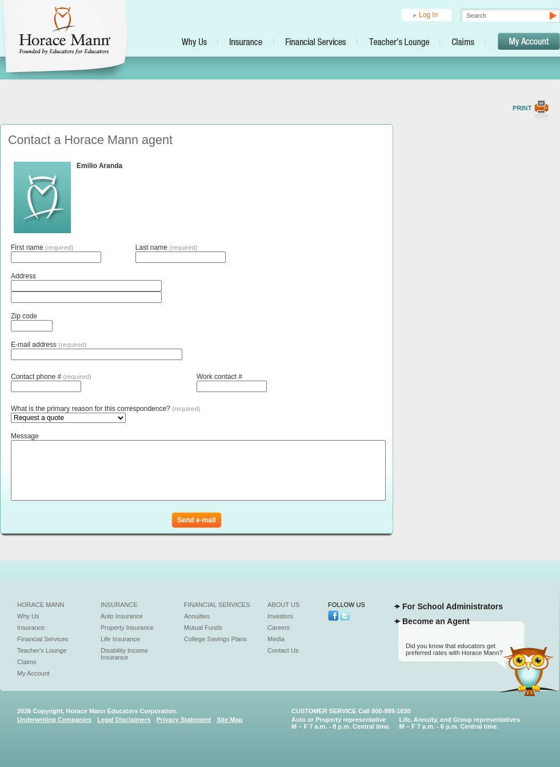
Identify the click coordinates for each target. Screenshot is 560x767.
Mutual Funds (203, 627)
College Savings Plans (215, 639)
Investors (280, 616)
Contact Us (282, 650)
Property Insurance (127, 627)
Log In (428, 15)
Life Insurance (120, 639)
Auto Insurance (122, 616)
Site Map (229, 719)
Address (23, 276)
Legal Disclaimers (124, 719)
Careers (278, 627)
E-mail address (49, 345)
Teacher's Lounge (42, 650)
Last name (166, 247)
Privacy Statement (184, 719)
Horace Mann (41, 604)
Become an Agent (436, 621)
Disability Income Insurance (124, 654)
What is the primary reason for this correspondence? (106, 409)
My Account (33, 673)
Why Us (28, 616)
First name (42, 247)
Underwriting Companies (54, 719)
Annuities (197, 616)
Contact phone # (51, 377)
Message (25, 436)
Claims (27, 661)
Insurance (31, 627)
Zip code (24, 316)
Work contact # (219, 377)
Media (276, 639)
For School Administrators (452, 606)
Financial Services (42, 639)
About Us (283, 604)
